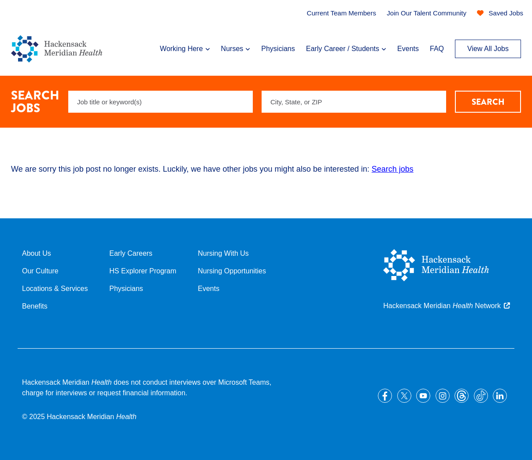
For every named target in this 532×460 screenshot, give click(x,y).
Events (408, 48)
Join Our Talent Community (426, 13)
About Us (36, 253)
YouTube (423, 396)
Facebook (385, 396)
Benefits (35, 306)
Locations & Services (55, 288)
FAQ (437, 48)
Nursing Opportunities (232, 271)
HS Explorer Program (142, 271)
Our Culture (40, 271)
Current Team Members (341, 13)
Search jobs (393, 169)
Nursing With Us (223, 253)
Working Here (181, 48)
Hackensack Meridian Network (442, 305)
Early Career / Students (342, 48)
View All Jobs (488, 48)
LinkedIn (500, 396)
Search (488, 102)
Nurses (232, 48)
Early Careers (130, 253)
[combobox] (354, 102)
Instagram (443, 396)
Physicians (278, 48)
